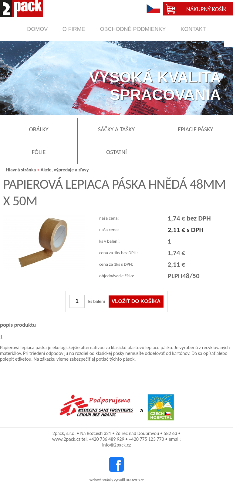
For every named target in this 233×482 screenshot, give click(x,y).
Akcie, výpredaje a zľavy (65, 170)
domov (37, 29)
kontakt (193, 29)
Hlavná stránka (21, 170)
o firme (73, 29)
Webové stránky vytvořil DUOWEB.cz (116, 480)
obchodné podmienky (133, 29)
